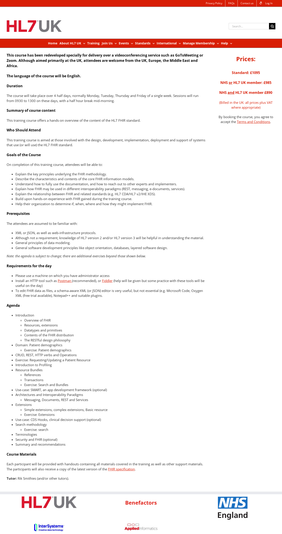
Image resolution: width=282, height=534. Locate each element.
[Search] (272, 26)
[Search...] (249, 26)
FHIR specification (121, 469)
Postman (65, 280)
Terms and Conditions (253, 121)
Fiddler (107, 280)
